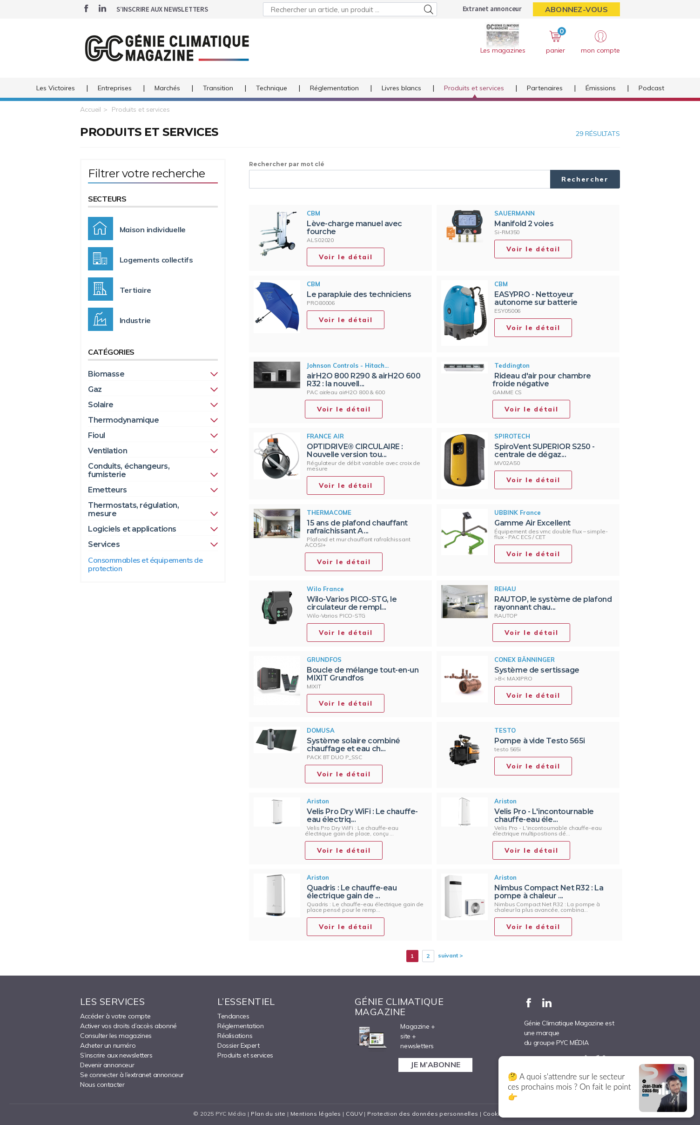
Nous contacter (102, 1084)
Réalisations (234, 1035)
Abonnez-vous (576, 9)
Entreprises (115, 88)
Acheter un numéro (107, 1045)
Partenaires (545, 88)
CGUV (354, 1113)
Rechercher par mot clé (286, 164)
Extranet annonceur (492, 8)
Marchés (167, 88)
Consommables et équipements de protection (145, 564)
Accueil (90, 109)
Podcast (651, 88)
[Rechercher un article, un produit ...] (350, 9)
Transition (218, 88)
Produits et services (474, 88)
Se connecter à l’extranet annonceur (132, 1075)
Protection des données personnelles (422, 1113)
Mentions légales (315, 1113)
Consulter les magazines (116, 1035)
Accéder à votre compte (115, 1016)
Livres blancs (401, 88)
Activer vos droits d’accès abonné (128, 1026)
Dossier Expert (238, 1045)
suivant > (450, 955)
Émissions (601, 88)
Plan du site (268, 1113)
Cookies (495, 1113)
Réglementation (334, 88)
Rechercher (585, 179)
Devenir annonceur (107, 1065)
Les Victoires (55, 88)
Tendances (233, 1016)
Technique (271, 88)
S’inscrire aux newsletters (162, 9)
